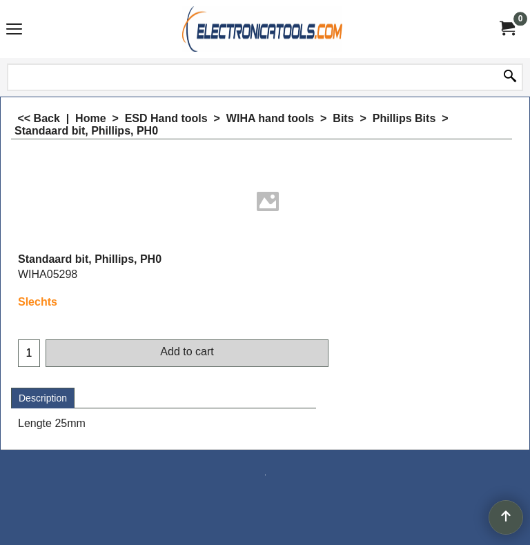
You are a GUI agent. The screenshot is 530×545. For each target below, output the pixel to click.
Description (43, 398)
